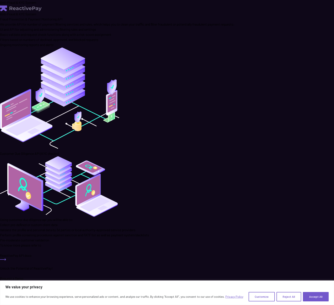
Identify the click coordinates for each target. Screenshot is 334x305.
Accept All (315, 296)
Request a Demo (11, 278)
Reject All (289, 296)
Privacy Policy (234, 296)
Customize (262, 296)
